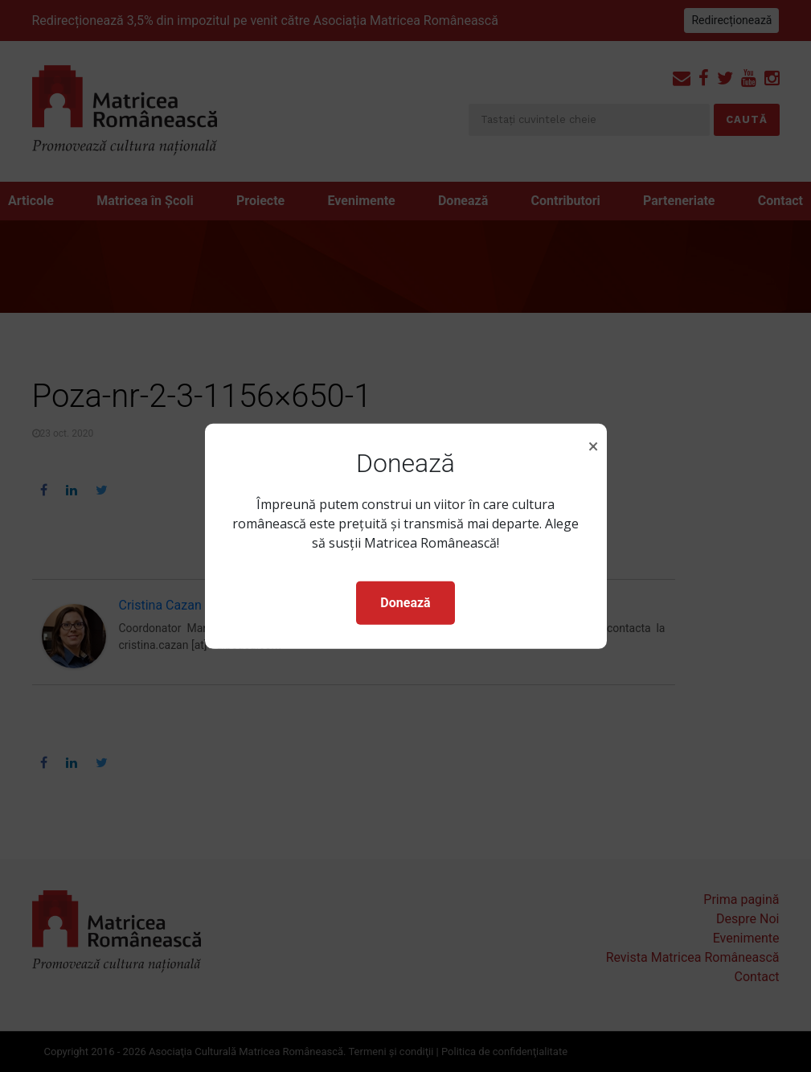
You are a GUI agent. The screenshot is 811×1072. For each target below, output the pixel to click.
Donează (405, 602)
